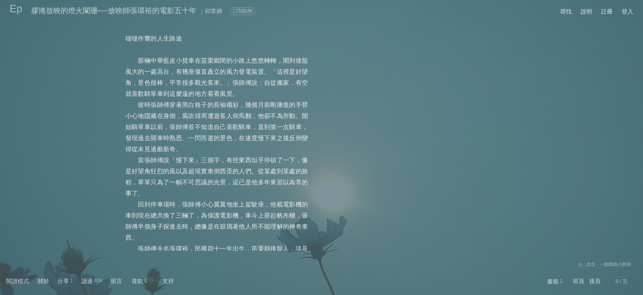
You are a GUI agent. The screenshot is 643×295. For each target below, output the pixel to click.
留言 (116, 281)
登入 (627, 11)
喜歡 (137, 281)
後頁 (595, 281)
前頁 (578, 281)
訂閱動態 (243, 11)
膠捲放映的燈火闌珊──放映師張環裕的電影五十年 (114, 11)
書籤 (553, 281)
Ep (16, 8)
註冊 (607, 11)
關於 (43, 281)
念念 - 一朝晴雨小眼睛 (608, 264)
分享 (63, 281)
